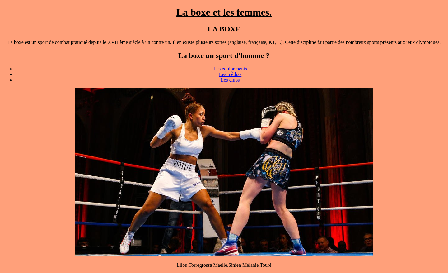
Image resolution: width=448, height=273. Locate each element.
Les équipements (230, 68)
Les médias (230, 74)
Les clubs (230, 80)
